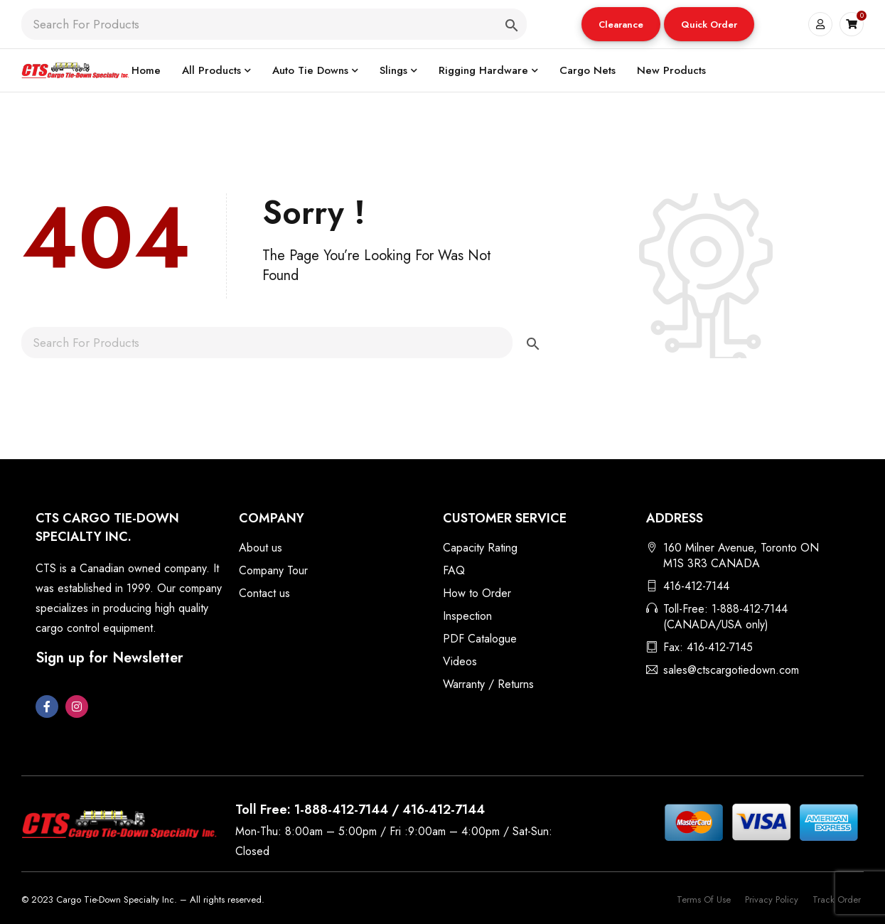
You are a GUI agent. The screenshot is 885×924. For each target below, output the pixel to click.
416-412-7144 (696, 586)
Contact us (264, 593)
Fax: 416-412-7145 (708, 647)
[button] (620, 24)
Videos (460, 661)
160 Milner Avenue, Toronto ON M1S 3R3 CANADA (741, 555)
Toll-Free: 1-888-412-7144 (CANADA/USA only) (725, 617)
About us (260, 547)
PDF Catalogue (480, 638)
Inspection (467, 616)
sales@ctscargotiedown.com (731, 670)
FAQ (454, 570)
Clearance (621, 24)
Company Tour (273, 570)
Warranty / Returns (488, 684)
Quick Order (709, 24)
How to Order (477, 593)
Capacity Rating (480, 547)
